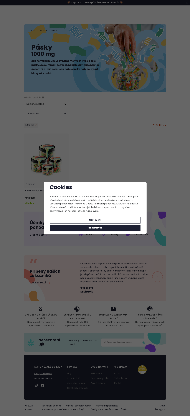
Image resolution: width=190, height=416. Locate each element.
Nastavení (95, 220)
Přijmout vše (95, 228)
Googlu (89, 204)
